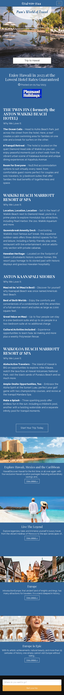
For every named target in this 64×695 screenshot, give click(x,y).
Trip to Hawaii (32, 60)
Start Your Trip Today (32, 427)
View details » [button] (32, 481)
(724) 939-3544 (31, 3)
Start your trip (32, 688)
